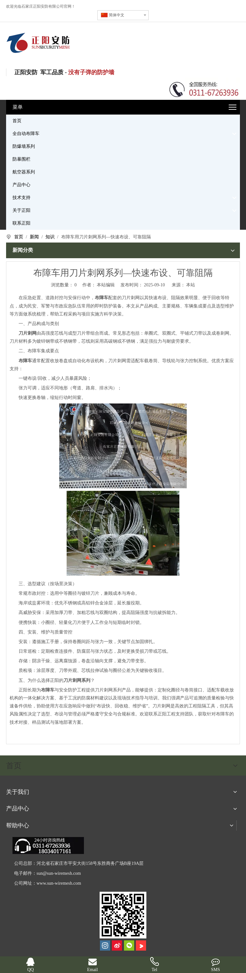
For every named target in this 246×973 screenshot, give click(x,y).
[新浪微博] (117, 945)
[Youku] (141, 945)
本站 (190, 285)
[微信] (129, 945)
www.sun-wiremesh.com (59, 883)
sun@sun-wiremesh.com (59, 873)
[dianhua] (48, 845)
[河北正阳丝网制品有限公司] (123, 915)
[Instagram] (105, 945)
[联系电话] (204, 89)
